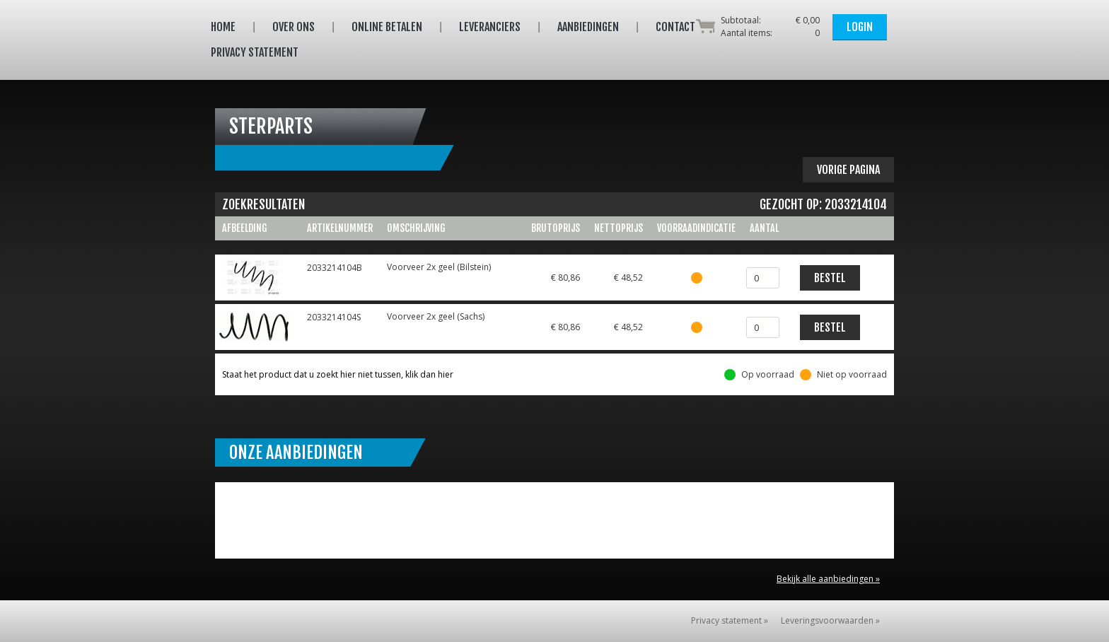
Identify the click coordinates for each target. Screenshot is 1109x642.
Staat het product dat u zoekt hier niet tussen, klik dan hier (337, 374)
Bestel (830, 278)
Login (860, 27)
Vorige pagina (848, 170)
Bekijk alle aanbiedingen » (828, 579)
